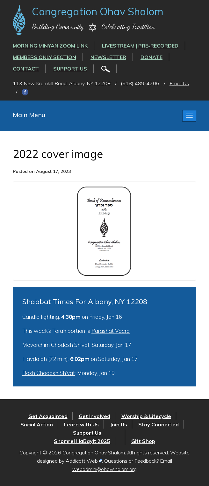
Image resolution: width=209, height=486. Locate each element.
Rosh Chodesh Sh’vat (48, 373)
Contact (26, 68)
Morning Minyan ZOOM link (50, 45)
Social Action (36, 424)
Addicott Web (82, 461)
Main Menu (29, 115)
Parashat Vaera (110, 330)
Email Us (179, 83)
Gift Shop (143, 441)
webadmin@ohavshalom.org (104, 469)
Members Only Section (44, 57)
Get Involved (94, 416)
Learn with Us (81, 424)
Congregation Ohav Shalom (97, 11)
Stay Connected (158, 424)
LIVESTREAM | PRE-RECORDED (140, 45)
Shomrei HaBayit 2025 (82, 441)
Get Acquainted (48, 416)
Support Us (70, 68)
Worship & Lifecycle (146, 416)
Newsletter (108, 57)
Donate (151, 57)
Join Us (118, 424)
